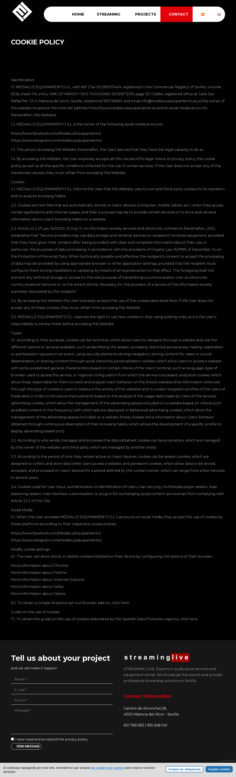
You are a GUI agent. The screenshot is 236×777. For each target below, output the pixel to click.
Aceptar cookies (219, 769)
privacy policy (76, 739)
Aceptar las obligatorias (184, 769)
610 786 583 (134, 725)
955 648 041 (157, 725)
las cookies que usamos (107, 768)
